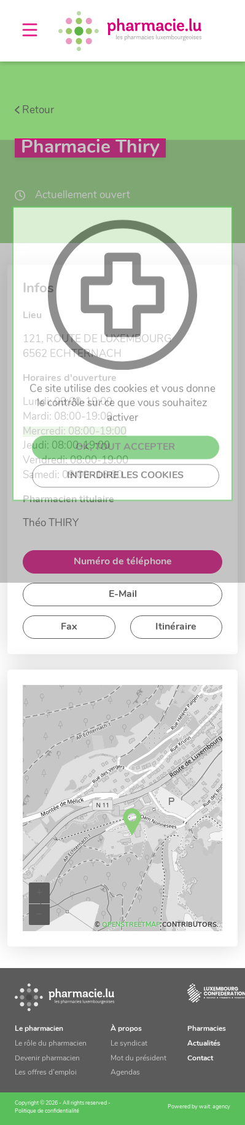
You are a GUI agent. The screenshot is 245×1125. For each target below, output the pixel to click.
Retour (38, 110)
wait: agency (214, 1107)
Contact (200, 1058)
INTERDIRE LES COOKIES (125, 601)
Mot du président (138, 1058)
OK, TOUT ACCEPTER (125, 573)
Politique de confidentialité (47, 1111)
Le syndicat (129, 1043)
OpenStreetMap (131, 925)
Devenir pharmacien (47, 1058)
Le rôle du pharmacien (51, 1043)
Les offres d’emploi (46, 1072)
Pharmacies (206, 1029)
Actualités (203, 1043)
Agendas (125, 1072)
